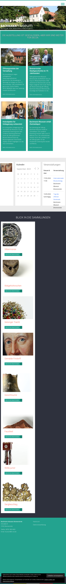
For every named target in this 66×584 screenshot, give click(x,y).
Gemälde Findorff (13, 358)
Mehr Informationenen (9, 94)
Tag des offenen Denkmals (56, 197)
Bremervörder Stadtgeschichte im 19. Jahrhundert (39, 70)
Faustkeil (9, 431)
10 (37, 183)
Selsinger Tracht (12, 322)
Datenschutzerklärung (39, 525)
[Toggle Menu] (63, 4)
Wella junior (10, 468)
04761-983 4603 (10, 529)
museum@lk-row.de (10, 532)
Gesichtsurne (11, 395)
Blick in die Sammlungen (33, 217)
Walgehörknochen (13, 285)
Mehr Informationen (13, 254)
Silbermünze (10, 249)
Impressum (36, 521)
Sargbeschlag (11, 504)
